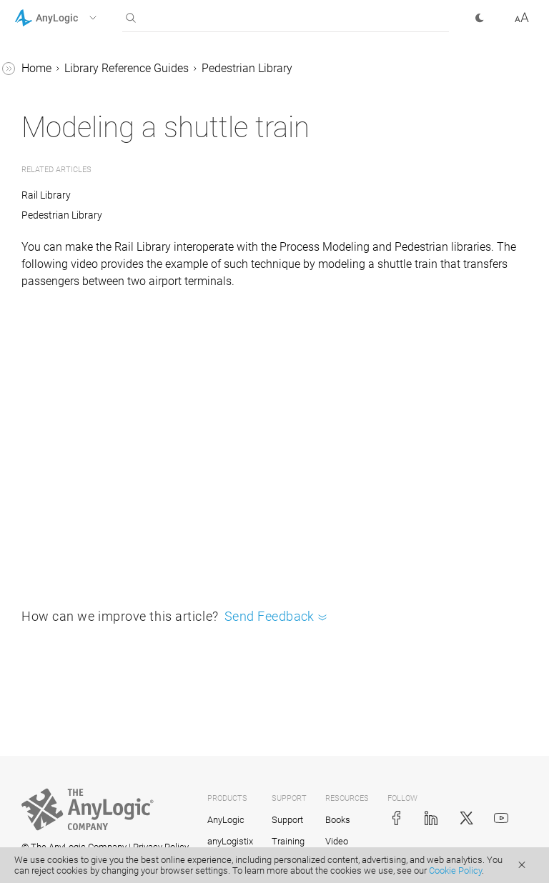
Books (337, 819)
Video (336, 841)
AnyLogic (225, 819)
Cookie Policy (455, 870)
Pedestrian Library (247, 68)
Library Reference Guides (126, 68)
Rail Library (46, 195)
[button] (74, 18)
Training (288, 841)
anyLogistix (230, 841)
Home (36, 68)
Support (287, 819)
